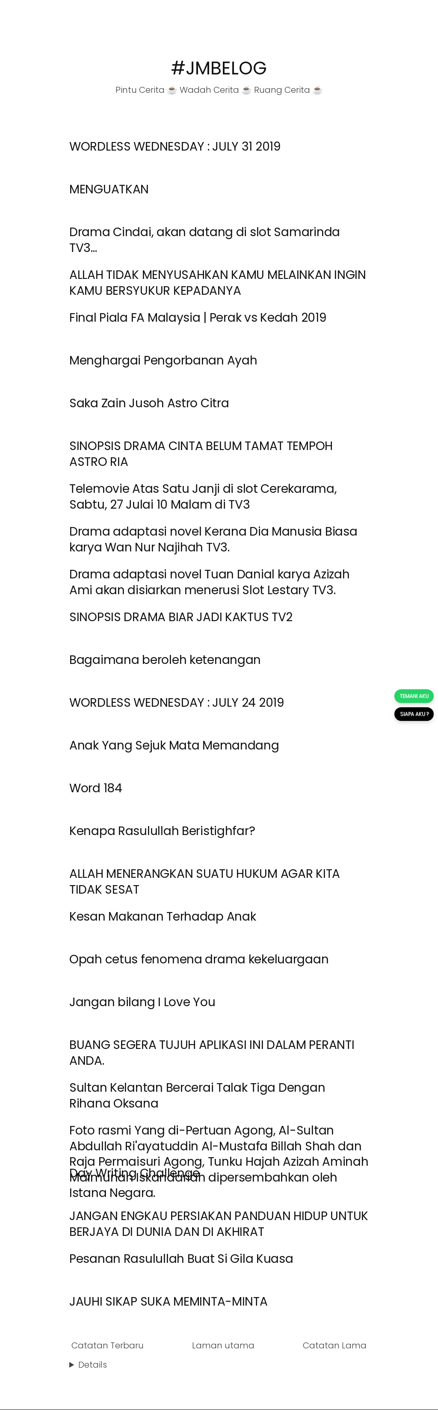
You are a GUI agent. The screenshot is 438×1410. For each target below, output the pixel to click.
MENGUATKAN (109, 189)
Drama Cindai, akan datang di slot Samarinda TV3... (204, 240)
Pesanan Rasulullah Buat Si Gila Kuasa (181, 1258)
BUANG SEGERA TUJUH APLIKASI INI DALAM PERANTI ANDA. (211, 1053)
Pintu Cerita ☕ (146, 90)
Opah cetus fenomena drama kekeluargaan (198, 959)
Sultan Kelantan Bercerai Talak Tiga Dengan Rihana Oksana (197, 1095)
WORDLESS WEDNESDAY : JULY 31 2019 (175, 146)
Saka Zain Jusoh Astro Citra (149, 403)
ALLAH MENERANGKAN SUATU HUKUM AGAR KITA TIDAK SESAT (204, 881)
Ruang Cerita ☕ (288, 90)
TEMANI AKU (414, 695)
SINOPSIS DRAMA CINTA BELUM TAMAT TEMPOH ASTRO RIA (201, 454)
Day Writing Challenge (134, 1173)
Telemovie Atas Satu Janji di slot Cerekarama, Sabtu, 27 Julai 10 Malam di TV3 (203, 496)
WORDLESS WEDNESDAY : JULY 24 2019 (176, 702)
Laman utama (223, 1345)
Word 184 (95, 788)
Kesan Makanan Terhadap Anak (162, 916)
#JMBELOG (219, 68)
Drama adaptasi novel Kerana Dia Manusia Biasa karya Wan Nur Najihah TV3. (213, 539)
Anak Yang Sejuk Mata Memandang (174, 745)
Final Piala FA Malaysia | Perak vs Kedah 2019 (197, 317)
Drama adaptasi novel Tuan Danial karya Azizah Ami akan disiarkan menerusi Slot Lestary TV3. (209, 582)
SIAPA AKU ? (414, 713)
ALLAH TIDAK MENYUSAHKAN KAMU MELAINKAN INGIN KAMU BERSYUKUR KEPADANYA (217, 283)
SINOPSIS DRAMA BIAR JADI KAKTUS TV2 (181, 617)
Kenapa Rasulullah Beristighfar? (162, 831)
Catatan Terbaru (107, 1345)
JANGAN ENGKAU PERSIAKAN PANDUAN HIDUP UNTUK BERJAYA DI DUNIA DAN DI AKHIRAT (218, 1224)
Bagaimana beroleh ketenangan (165, 660)
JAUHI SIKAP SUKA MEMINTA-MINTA (168, 1301)
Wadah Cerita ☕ (216, 90)
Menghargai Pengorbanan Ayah (163, 360)
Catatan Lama (335, 1345)
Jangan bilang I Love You (142, 1002)
